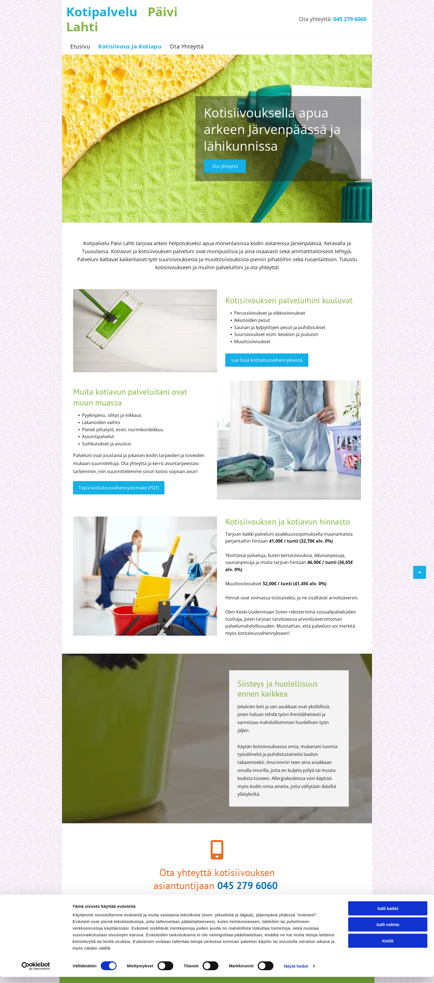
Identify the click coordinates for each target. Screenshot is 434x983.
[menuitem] (80, 46)
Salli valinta (387, 930)
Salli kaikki (388, 914)
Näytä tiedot (296, 972)
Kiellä (387, 946)
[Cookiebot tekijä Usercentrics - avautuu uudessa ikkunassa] (36, 972)
